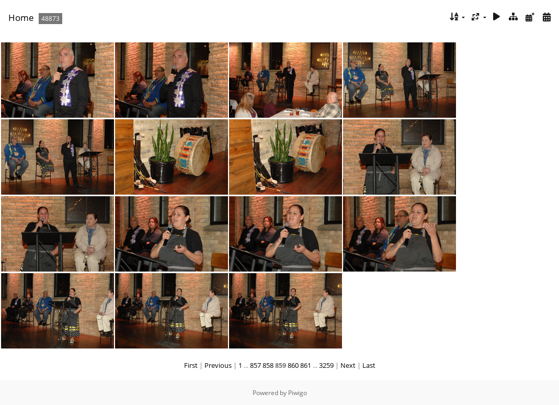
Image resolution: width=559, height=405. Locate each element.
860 (293, 365)
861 (305, 365)
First (191, 365)
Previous (218, 365)
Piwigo (297, 392)
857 (255, 365)
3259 (326, 365)
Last (368, 365)
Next (348, 365)
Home (21, 18)
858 (268, 365)
